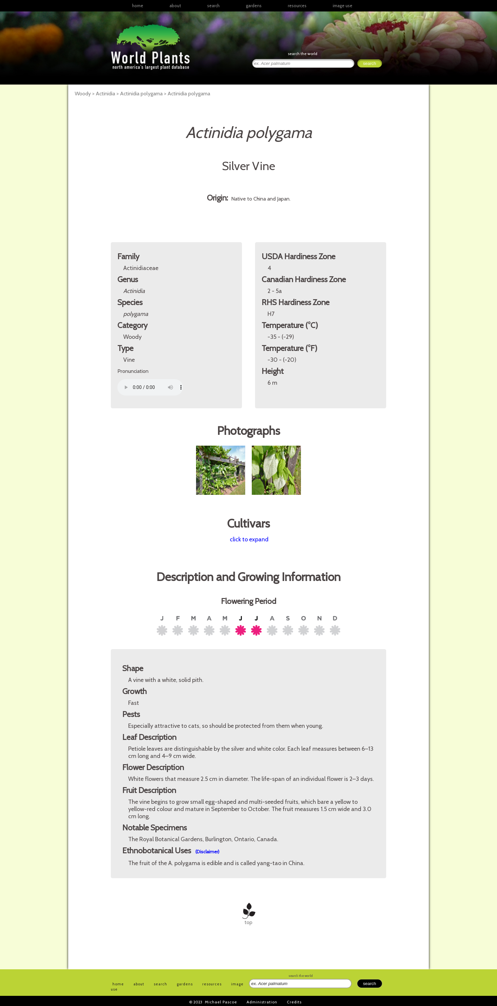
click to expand (249, 539)
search (213, 5)
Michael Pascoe (221, 1001)
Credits (294, 1001)
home (137, 5)
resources (212, 984)
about (175, 5)
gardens (254, 5)
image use (342, 5)
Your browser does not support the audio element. (150, 387)
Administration (262, 1001)
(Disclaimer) (207, 852)
